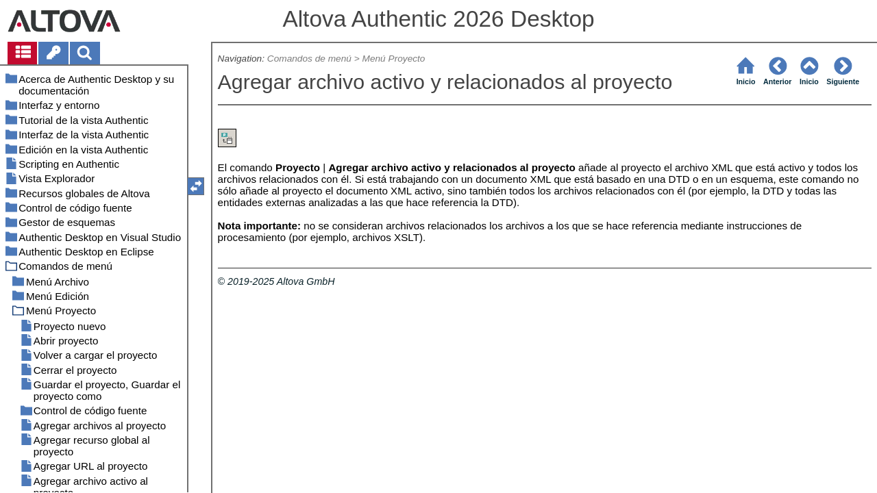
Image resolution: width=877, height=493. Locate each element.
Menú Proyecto (393, 58)
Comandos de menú (309, 58)
